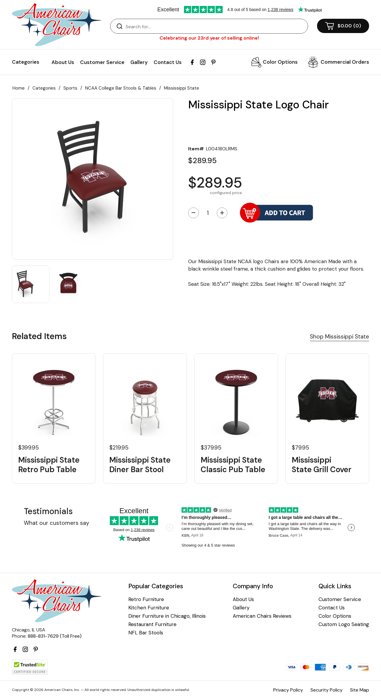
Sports (70, 88)
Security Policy (326, 690)
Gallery (139, 62)
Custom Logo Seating (343, 624)
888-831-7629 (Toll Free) (55, 636)
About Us (62, 62)
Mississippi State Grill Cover (322, 464)
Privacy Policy (288, 690)
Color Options (280, 62)
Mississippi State (181, 88)
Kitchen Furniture (148, 607)
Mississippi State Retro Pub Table (48, 464)
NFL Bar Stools (145, 632)
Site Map (359, 690)
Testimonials (48, 511)
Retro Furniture (146, 599)
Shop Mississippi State (339, 336)
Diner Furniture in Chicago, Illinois (167, 616)
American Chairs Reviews (262, 616)
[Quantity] (208, 212)
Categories (44, 88)
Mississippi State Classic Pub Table (233, 464)
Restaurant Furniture (152, 624)
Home (19, 88)
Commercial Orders (345, 62)
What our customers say (56, 523)
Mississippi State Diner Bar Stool (140, 464)
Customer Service (102, 62)
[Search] (215, 26)
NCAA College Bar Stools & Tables (120, 88)
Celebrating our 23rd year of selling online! (209, 38)
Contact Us (168, 62)
